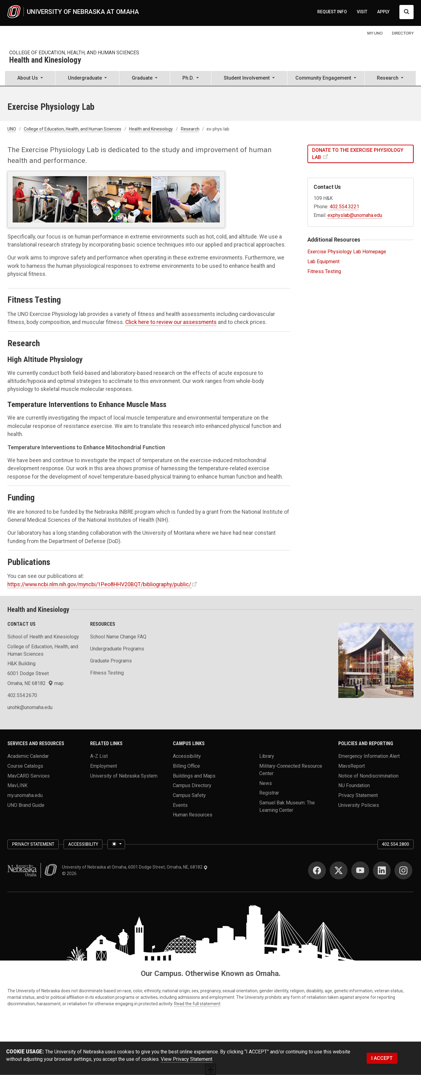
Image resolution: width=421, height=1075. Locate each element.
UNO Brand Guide (25, 805)
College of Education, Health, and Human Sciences (74, 53)
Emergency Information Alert (369, 756)
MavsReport (351, 766)
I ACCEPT (382, 1058)
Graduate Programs (111, 661)
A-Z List (99, 756)
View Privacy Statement (186, 1059)
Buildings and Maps (194, 775)
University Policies (358, 805)
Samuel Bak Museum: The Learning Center (287, 806)
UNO (11, 129)
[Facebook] (317, 870)
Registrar (269, 793)
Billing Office (186, 766)
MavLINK (17, 785)
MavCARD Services (28, 775)
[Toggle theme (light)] (116, 844)
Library (266, 756)
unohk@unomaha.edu (29, 707)
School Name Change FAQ (118, 637)
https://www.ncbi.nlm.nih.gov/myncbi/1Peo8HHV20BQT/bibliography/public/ (99, 584)
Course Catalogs (25, 766)
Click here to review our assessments (171, 322)
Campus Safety (189, 795)
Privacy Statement (358, 795)
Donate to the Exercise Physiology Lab (357, 153)
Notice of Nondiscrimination (368, 775)
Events (180, 805)
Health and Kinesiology (45, 60)
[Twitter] (339, 870)
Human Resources (192, 815)
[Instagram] (403, 870)
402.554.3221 (344, 207)
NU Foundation (354, 785)
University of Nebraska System (123, 775)
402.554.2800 (395, 844)
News (265, 783)
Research (190, 129)
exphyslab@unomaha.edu (354, 215)
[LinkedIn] (382, 870)
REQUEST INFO (332, 11)
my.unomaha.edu (25, 795)
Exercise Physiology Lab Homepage (346, 252)
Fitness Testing (324, 271)
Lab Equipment (323, 261)
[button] (30, 78)
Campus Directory (192, 785)
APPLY (383, 11)
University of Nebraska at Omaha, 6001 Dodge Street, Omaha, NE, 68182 (135, 867)
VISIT (362, 11)
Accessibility (187, 756)
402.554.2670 (22, 695)
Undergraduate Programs (117, 649)
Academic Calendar (28, 756)
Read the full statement (197, 1003)
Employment (103, 766)
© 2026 (70, 873)
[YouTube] (360, 870)
